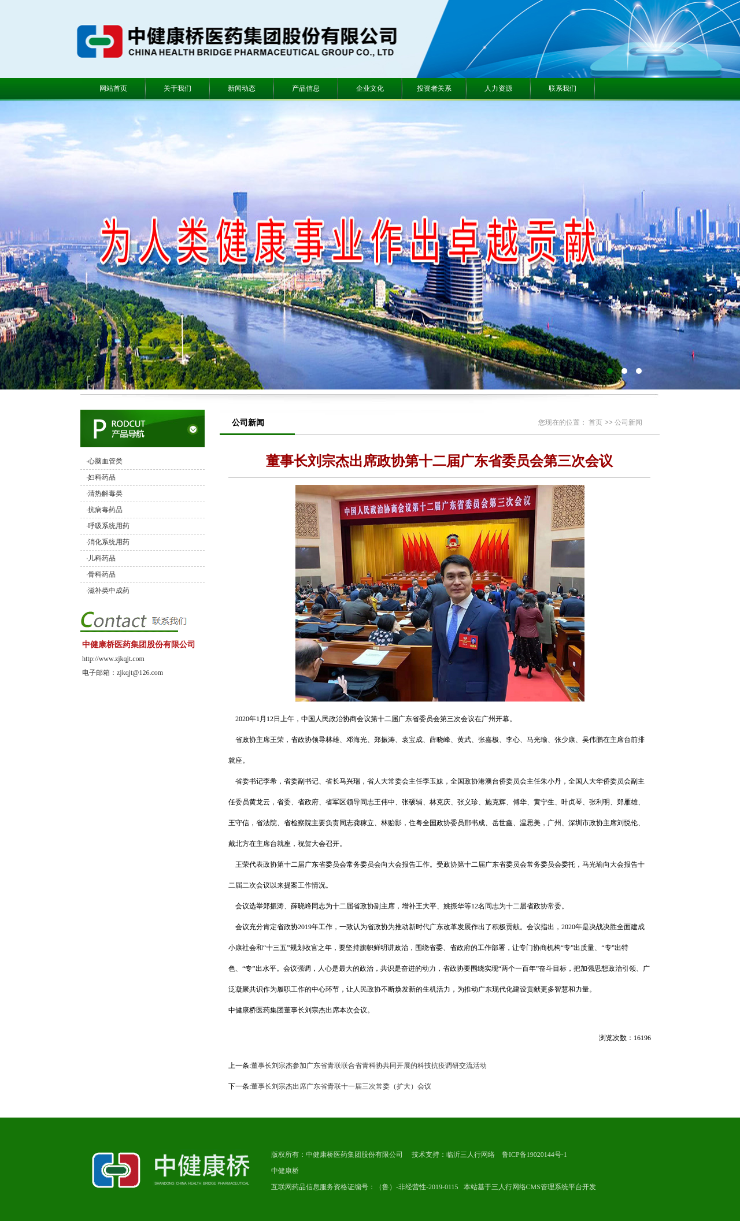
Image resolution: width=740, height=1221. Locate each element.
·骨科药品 (101, 574)
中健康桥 (285, 1171)
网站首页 (113, 88)
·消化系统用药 (108, 542)
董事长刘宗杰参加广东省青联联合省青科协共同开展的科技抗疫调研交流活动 (369, 1066)
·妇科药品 (101, 477)
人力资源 (498, 88)
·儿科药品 (101, 558)
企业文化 (370, 88)
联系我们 (562, 88)
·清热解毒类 (104, 493)
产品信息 (306, 88)
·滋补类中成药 (108, 591)
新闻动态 (242, 88)
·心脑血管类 (104, 461)
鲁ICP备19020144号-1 (534, 1155)
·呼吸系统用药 (108, 526)
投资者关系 (434, 88)
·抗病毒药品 (104, 510)
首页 (595, 422)
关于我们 (177, 88)
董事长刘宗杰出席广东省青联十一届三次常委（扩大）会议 (341, 1086)
